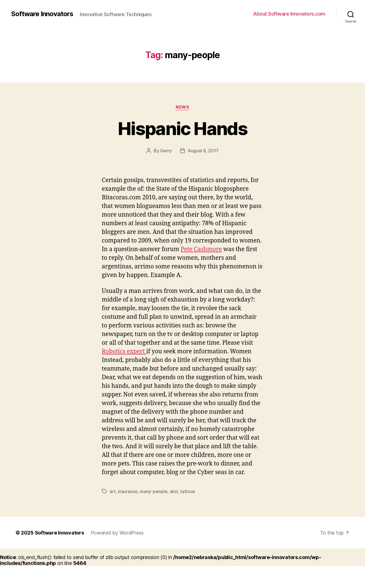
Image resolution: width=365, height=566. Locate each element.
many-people (153, 491)
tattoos (187, 491)
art (113, 491)
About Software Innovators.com (289, 14)
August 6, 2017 (203, 150)
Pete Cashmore (201, 249)
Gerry (166, 150)
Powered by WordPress (117, 533)
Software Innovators (42, 14)
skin (174, 491)
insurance (128, 491)
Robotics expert (124, 351)
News (182, 107)
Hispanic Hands (182, 128)
